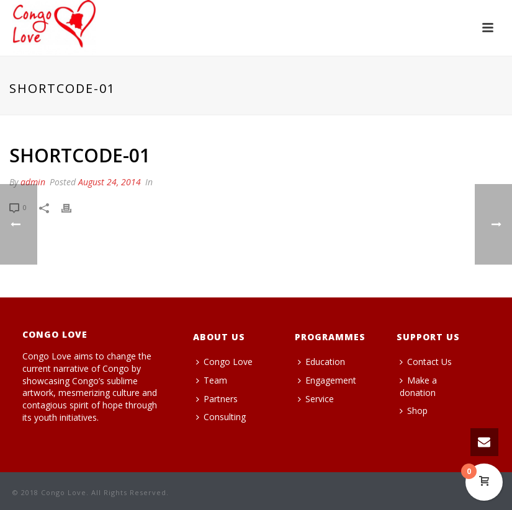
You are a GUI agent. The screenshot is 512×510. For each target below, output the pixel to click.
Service (316, 399)
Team (211, 380)
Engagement (327, 380)
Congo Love (224, 361)
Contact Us (426, 361)
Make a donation (418, 386)
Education (321, 361)
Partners (217, 399)
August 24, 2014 (109, 182)
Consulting (221, 417)
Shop (414, 410)
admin (32, 182)
